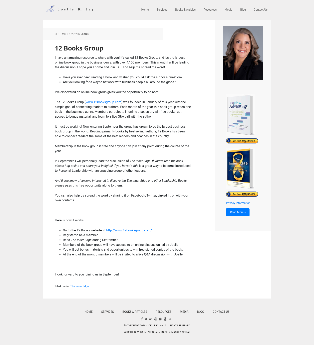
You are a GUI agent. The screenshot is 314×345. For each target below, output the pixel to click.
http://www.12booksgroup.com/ (129, 230)
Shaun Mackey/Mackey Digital (171, 332)
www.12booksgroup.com (103, 102)
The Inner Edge (79, 286)
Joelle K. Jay (69, 10)
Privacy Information (238, 203)
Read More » (238, 212)
